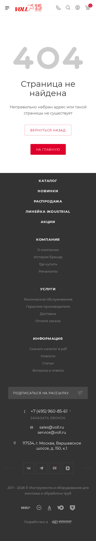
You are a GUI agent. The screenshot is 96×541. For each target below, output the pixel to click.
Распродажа (48, 201)
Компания (48, 239)
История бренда (48, 257)
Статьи (48, 363)
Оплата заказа (48, 321)
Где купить (48, 264)
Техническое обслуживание (48, 299)
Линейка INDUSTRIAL (48, 211)
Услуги (48, 289)
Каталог (48, 181)
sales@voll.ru (51, 427)
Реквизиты (48, 271)
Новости (48, 356)
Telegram (41, 468)
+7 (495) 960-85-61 (49, 411)
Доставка (48, 314)
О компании (48, 250)
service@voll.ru (52, 432)
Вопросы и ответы (48, 370)
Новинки (48, 191)
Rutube (54, 468)
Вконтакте (28, 468)
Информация (48, 338)
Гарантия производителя (48, 306)
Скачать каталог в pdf (48, 349)
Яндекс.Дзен (67, 468)
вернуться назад (48, 130)
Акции (48, 222)
